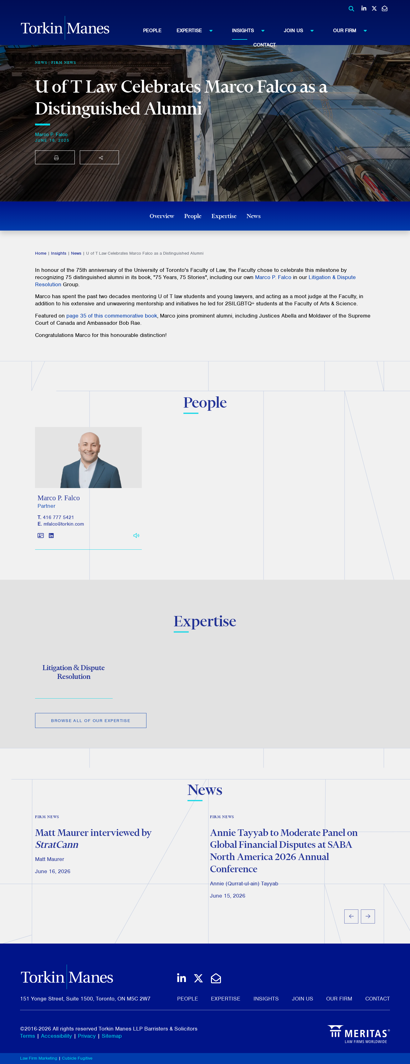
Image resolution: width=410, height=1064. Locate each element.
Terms (27, 1035)
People (152, 31)
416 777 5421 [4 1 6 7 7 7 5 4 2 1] (58, 527)
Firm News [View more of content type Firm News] (63, 62)
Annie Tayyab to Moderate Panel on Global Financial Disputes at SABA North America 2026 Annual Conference (284, 859)
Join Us (302, 30)
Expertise (197, 30)
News (254, 216)
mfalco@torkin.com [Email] (64, 534)
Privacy (87, 1035)
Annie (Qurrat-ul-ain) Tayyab (244, 892)
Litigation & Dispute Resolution (74, 679)
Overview (162, 216)
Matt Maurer (49, 868)
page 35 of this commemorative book (111, 315)
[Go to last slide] (351, 925)
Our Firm (353, 30)
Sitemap (112, 1035)
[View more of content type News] (41, 62)
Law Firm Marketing (38, 1058)
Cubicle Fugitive (77, 1058)
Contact (264, 45)
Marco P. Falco (51, 134)
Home (40, 253)
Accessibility (56, 1035)
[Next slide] (368, 925)
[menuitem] (160, 31)
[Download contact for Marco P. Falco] (41, 545)
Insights (251, 30)
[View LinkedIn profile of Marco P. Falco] (51, 545)
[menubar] (264, 36)
